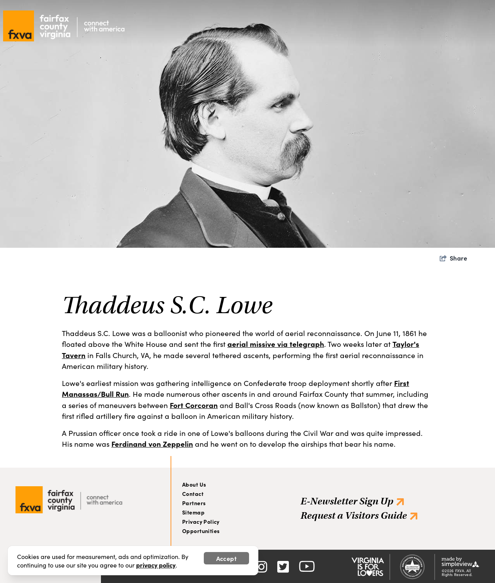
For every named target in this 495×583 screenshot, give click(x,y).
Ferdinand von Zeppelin (152, 443)
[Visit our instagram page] (261, 566)
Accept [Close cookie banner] (226, 558)
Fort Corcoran (194, 405)
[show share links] (453, 258)
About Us (194, 484)
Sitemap (193, 512)
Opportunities (201, 531)
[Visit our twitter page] (283, 566)
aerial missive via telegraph (275, 343)
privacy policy (156, 565)
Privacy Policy (201, 521)
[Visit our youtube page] (307, 566)
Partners (194, 503)
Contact (192, 493)
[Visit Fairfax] (68, 497)
